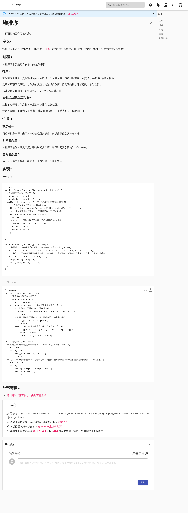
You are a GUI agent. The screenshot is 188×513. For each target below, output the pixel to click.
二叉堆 (47, 49)
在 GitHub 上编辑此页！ (51, 426)
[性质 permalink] (11, 119)
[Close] (153, 14)
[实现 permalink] (11, 169)
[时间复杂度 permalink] (18, 140)
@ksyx (62, 413)
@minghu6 (91, 413)
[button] (151, 5)
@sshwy (144, 413)
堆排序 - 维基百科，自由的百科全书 (26, 395)
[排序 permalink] (9, 71)
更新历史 (63, 421)
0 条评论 (15, 453)
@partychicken (16, 417)
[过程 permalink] (11, 57)
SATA (55, 431)
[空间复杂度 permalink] (18, 154)
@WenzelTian (38, 413)
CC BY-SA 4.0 (40, 431)
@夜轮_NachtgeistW (117, 413)
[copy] (150, 290)
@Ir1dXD (53, 413)
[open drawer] (5, 5)
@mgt (101, 413)
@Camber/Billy (75, 413)
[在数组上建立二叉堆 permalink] (30, 97)
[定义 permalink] (11, 41)
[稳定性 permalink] (12, 126)
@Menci (25, 413)
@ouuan (134, 413)
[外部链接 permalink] (18, 388)
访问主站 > (73, 13)
